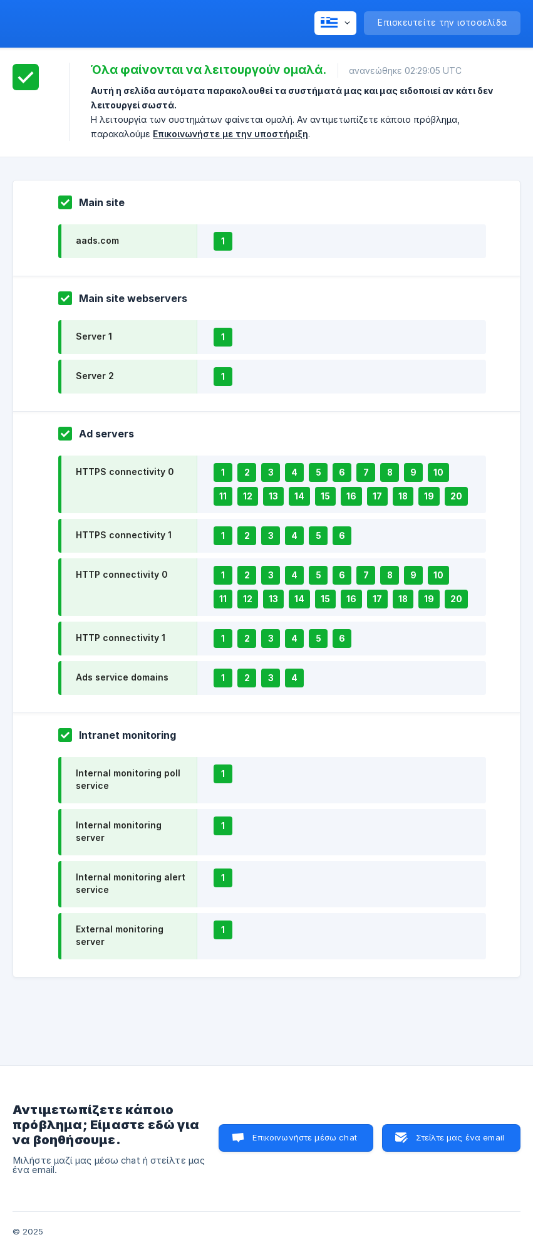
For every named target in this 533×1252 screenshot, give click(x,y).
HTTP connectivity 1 (120, 637)
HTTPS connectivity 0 (124, 471)
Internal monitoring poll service (128, 779)
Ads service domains (122, 677)
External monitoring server (119, 935)
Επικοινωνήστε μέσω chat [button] (304, 1137)
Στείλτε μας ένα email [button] (460, 1137)
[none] (335, 23)
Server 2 (95, 375)
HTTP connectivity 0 (121, 574)
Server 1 (94, 336)
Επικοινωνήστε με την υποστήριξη (230, 133)
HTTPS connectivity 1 (124, 534)
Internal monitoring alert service (130, 883)
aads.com (97, 240)
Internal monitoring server (119, 831)
